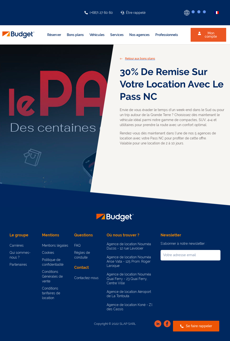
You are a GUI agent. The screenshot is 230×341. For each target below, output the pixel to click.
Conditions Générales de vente (52, 276)
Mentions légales (55, 245)
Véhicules (97, 35)
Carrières (17, 245)
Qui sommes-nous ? (20, 255)
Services (117, 35)
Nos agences (139, 35)
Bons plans (75, 35)
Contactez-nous (86, 278)
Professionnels (166, 35)
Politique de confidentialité (52, 262)
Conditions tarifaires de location (51, 293)
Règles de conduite (82, 255)
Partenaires (18, 264)
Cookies (48, 252)
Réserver (54, 35)
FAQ (77, 245)
